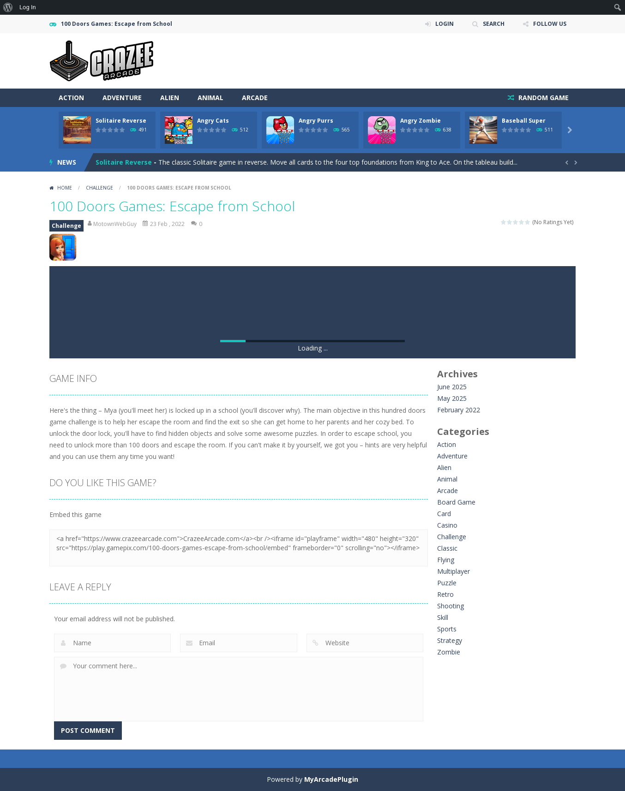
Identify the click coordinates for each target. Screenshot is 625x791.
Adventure (122, 97)
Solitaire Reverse (121, 121)
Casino (447, 525)
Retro (445, 594)
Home (64, 187)
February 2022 (458, 409)
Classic (447, 548)
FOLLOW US (549, 24)
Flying (445, 559)
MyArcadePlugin (331, 779)
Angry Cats (213, 121)
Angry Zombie (420, 121)
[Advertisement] (408, 61)
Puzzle (447, 582)
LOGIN (444, 24)
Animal (210, 97)
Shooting (450, 605)
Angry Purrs (316, 121)
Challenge (99, 187)
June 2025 (452, 386)
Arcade (255, 97)
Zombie (448, 652)
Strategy (449, 640)
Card (444, 513)
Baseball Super (524, 121)
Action (71, 97)
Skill (442, 617)
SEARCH (494, 24)
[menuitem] (8, 7)
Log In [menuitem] (27, 7)
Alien (169, 97)
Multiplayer (453, 571)
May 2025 (452, 398)
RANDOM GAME (543, 97)
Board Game (456, 502)
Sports (447, 628)
